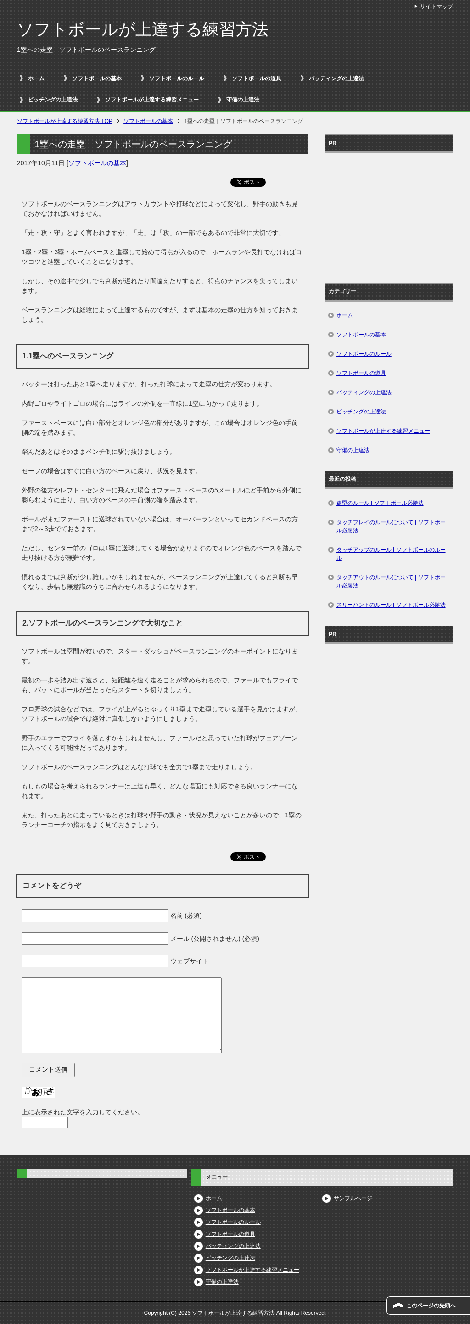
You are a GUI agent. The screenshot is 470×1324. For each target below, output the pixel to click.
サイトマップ (436, 6)
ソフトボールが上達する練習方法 (143, 29)
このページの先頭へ (431, 1305)
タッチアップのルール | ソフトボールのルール (391, 554)
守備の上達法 (242, 99)
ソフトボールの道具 (256, 78)
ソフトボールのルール (176, 78)
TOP (64, 121)
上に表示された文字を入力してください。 (83, 1112)
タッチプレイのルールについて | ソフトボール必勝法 (391, 526)
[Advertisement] (388, 214)
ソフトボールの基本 (97, 78)
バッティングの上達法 (336, 78)
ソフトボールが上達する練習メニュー (152, 99)
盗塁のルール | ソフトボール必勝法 (380, 503)
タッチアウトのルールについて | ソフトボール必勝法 (391, 581)
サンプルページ (353, 1198)
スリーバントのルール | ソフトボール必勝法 (391, 605)
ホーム (36, 78)
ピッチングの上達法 (53, 99)
